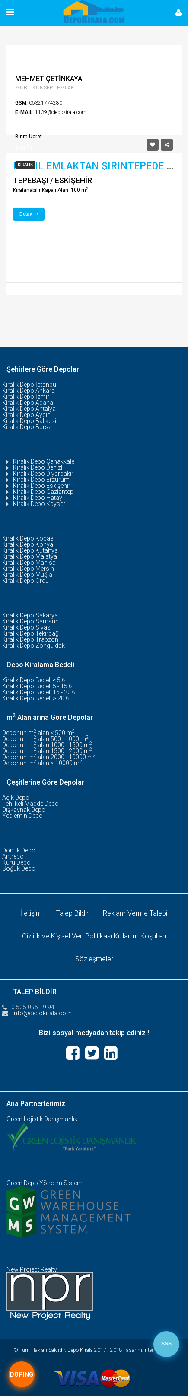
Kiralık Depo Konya (27, 544)
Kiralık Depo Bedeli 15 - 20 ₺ (38, 692)
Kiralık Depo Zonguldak (33, 645)
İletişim (31, 913)
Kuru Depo (16, 862)
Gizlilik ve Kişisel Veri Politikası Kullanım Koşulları (94, 936)
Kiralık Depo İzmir (25, 396)
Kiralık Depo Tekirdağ (30, 633)
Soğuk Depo (18, 868)
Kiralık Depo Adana (27, 402)
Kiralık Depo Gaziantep (43, 491)
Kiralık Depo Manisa (29, 562)
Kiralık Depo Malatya (29, 556)
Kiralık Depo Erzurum (41, 479)
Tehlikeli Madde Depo (30, 803)
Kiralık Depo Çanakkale (43, 461)
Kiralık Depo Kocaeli (29, 538)
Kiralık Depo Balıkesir (30, 420)
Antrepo (13, 856)
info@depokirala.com (42, 1013)
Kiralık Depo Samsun (30, 621)
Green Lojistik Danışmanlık (41, 1119)
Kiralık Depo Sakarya (30, 615)
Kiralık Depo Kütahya (30, 550)
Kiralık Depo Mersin (28, 568)
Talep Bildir (72, 913)
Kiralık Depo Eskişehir (41, 485)
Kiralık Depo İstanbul (29, 384)
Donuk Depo (18, 850)
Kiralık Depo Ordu (25, 580)
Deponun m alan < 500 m (38, 732)
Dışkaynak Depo (23, 809)
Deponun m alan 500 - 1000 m (45, 738)
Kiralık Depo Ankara (28, 390)
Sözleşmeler (94, 959)
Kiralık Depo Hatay (37, 497)
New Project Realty (31, 1269)
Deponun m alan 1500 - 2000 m (47, 750)
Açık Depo (15, 797)
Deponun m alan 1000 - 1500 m (47, 744)
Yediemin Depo (22, 815)
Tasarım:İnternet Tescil (149, 1350)
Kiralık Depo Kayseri (40, 503)
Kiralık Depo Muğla (27, 574)
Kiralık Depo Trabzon (30, 639)
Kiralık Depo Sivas (26, 627)
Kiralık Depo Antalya (29, 408)
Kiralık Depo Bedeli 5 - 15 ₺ (37, 686)
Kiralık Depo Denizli (38, 467)
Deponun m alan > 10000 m (42, 763)
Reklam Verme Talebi (135, 913)
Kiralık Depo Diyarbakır (43, 473)
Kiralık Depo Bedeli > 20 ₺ (35, 698)
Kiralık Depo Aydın (26, 414)
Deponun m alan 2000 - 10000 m (49, 757)
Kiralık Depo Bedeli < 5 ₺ (33, 680)
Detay (28, 214)
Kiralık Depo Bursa (27, 426)
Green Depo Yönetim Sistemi (45, 1183)
